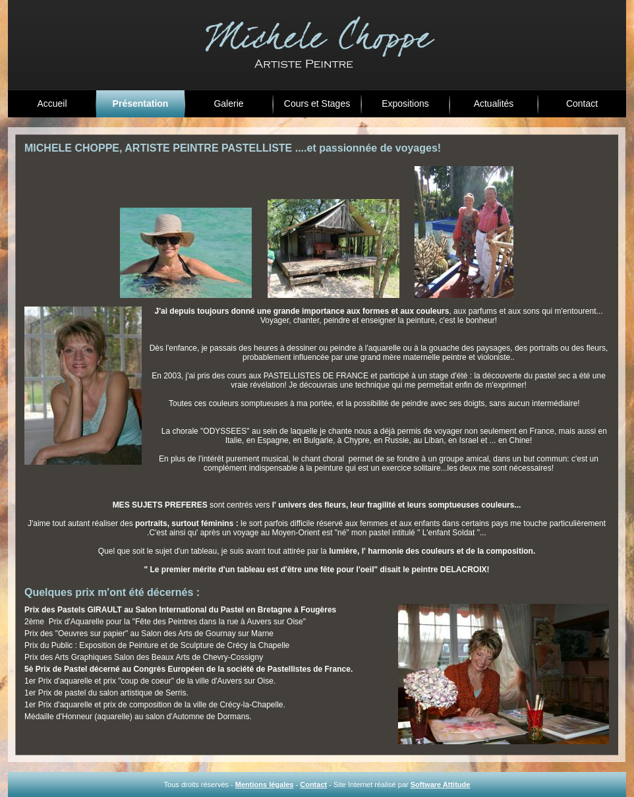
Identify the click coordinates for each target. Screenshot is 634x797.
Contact (582, 103)
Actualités (494, 103)
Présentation (141, 103)
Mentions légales (264, 784)
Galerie (228, 103)
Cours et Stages (317, 103)
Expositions (405, 103)
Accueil (52, 103)
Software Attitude (441, 784)
